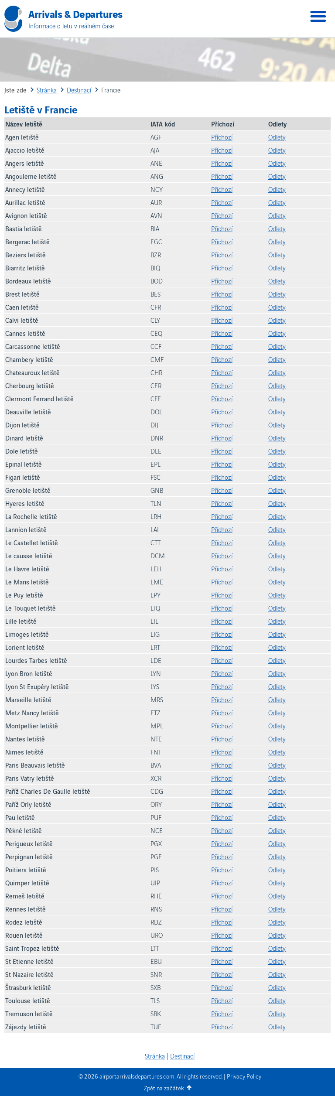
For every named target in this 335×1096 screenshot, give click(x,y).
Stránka (155, 1055)
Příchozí (221, 136)
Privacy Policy (244, 1076)
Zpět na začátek (164, 1087)
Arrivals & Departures (75, 13)
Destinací (182, 1055)
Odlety (277, 136)
